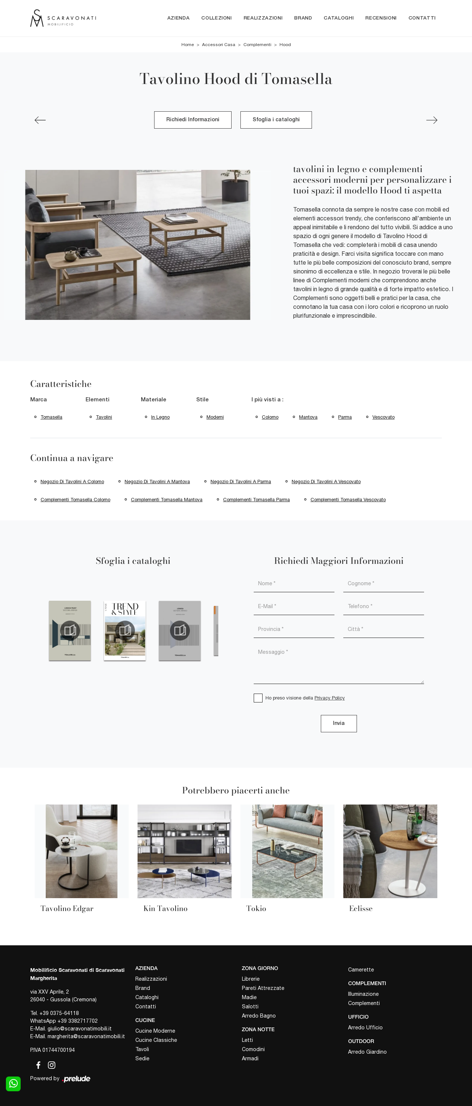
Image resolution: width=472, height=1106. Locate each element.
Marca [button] (38, 400)
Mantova (308, 417)
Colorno (270, 417)
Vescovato (383, 417)
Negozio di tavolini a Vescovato (326, 481)
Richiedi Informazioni (192, 120)
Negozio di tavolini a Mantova (157, 481)
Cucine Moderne (155, 1031)
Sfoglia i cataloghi (276, 120)
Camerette (361, 970)
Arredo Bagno (259, 1016)
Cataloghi (339, 18)
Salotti (250, 1006)
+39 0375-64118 (59, 1013)
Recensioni (381, 18)
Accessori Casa (218, 45)
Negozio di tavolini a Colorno (72, 481)
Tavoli (142, 1049)
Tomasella (51, 417)
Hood (285, 45)
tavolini (104, 417)
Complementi (257, 45)
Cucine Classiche (156, 1040)
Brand (303, 18)
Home (187, 45)
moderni (215, 417)
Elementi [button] (98, 400)
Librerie (251, 979)
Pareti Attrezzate (263, 988)
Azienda (178, 18)
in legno (160, 417)
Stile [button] (202, 400)
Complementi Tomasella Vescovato (348, 499)
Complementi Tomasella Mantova (166, 499)
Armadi (250, 1058)
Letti (247, 1040)
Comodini (253, 1049)
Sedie (142, 1058)
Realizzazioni (263, 18)
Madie (249, 997)
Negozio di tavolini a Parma (241, 481)
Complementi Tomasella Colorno (75, 499)
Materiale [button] (153, 400)
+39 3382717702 (78, 1021)
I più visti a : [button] (267, 400)
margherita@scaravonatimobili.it (86, 1037)
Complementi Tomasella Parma (256, 499)
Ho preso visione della (305, 698)
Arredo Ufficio (365, 1027)
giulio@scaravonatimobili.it (80, 1029)
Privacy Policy (330, 698)
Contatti (422, 18)
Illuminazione (363, 994)
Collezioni (216, 18)
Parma (345, 417)
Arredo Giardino (367, 1052)
